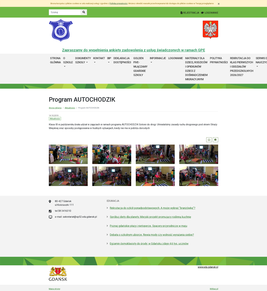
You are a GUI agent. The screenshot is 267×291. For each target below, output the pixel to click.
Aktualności (70, 108)
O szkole (68, 60)
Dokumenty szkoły (83, 60)
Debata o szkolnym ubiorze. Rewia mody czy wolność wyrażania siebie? (152, 234)
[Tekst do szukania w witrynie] (65, 12)
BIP (109, 58)
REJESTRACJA (190, 12)
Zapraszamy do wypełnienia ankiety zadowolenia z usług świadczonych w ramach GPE (133, 50)
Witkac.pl (214, 288)
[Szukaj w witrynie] (84, 12)
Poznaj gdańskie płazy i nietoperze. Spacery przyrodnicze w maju (148, 225)
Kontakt (99, 58)
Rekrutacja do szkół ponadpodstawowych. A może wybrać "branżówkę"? (152, 208)
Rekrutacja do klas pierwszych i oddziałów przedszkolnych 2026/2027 (241, 67)
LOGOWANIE (209, 12)
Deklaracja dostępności (122, 60)
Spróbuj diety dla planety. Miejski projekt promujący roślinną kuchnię (150, 216)
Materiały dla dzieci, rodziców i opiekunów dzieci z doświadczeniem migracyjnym (196, 69)
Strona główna (55, 60)
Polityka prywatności (219, 60)
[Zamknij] (219, 4)
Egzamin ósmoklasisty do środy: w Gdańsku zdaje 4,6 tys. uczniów (149, 243)
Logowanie (175, 58)
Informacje (158, 58)
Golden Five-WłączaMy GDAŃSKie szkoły (140, 67)
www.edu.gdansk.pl (208, 267)
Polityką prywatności (119, 3)
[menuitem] (68, 69)
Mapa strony (54, 288)
